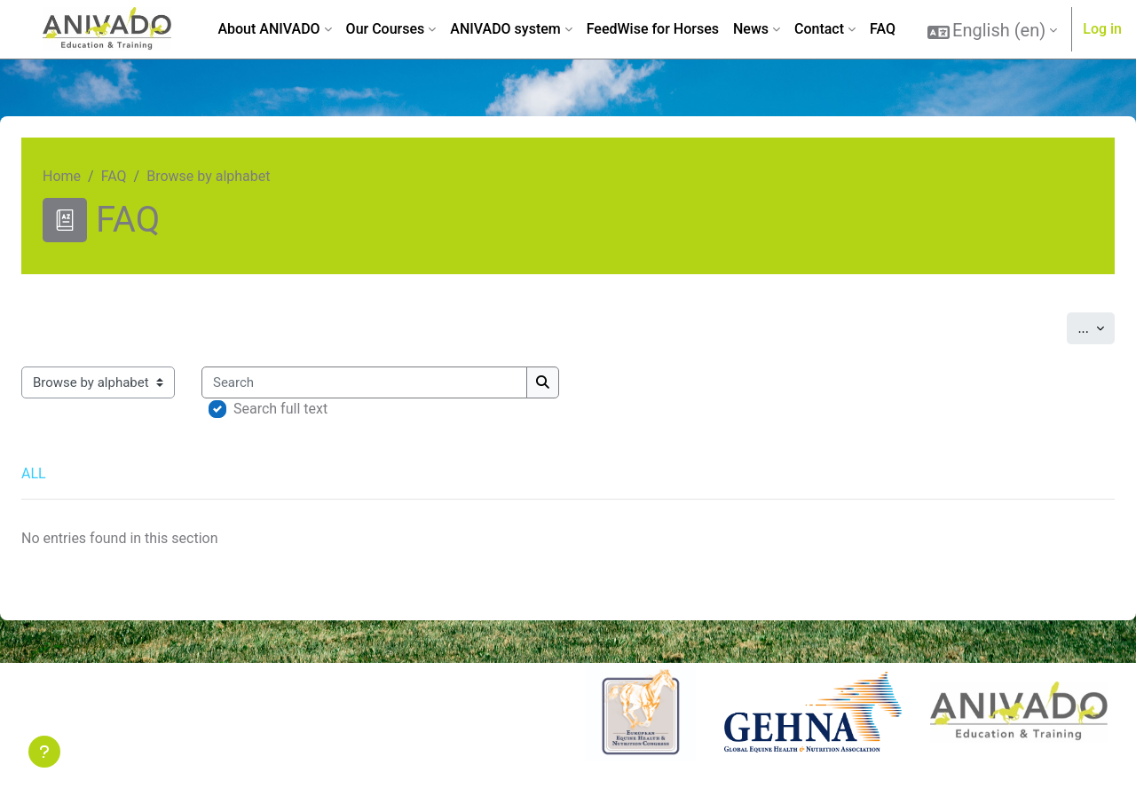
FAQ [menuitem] (882, 28)
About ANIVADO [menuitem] (268, 28)
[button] (992, 30)
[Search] (364, 382)
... (1096, 326)
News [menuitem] (751, 28)
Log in (1102, 28)
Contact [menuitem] (819, 28)
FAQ (114, 176)
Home (62, 176)
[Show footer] (44, 752)
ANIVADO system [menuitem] (505, 28)
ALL (33, 473)
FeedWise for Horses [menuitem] (653, 28)
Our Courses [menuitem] (385, 28)
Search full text (280, 408)
